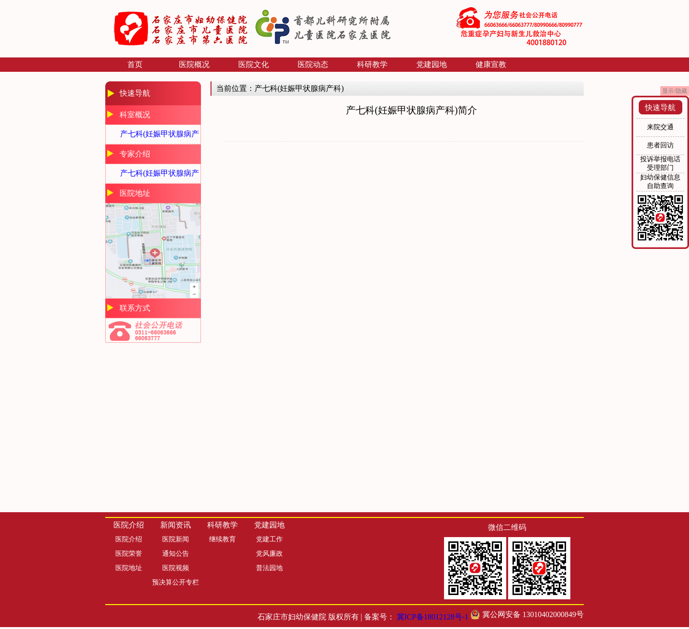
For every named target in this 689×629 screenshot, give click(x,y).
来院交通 (660, 127)
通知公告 (175, 553)
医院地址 (128, 568)
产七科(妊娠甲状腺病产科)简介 (159, 137)
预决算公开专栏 (175, 582)
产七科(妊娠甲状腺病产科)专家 (159, 176)
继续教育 (222, 539)
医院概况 (194, 64)
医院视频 (175, 568)
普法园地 (269, 568)
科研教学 (372, 64)
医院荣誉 (128, 553)
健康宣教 (491, 64)
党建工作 (269, 539)
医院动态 (313, 64)
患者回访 (660, 145)
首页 (135, 64)
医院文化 (253, 64)
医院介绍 (128, 539)
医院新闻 (175, 539)
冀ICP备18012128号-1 (432, 617)
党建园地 (431, 64)
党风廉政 (269, 553)
